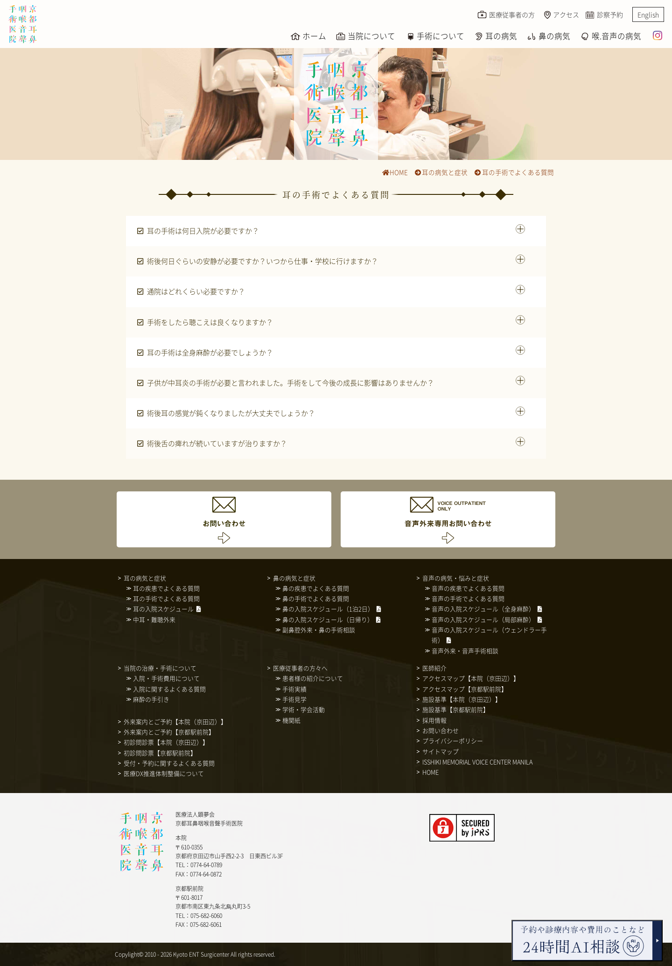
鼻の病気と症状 (294, 577)
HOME (395, 172)
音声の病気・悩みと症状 (455, 577)
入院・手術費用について (166, 678)
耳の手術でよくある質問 (514, 172)
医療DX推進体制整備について (164, 773)
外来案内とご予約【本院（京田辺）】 (175, 721)
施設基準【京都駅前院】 (455, 709)
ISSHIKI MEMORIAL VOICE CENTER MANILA (477, 761)
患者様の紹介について (312, 678)
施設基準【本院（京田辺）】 (461, 699)
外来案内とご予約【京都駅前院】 (169, 731)
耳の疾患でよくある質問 (166, 588)
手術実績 (294, 688)
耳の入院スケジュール (163, 608)
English (648, 14)
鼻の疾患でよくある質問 (315, 588)
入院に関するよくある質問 (169, 688)
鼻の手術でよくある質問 (315, 598)
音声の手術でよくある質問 (468, 598)
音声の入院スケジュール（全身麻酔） (483, 608)
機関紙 (291, 720)
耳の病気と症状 (441, 172)
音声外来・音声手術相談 (465, 650)
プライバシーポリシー (452, 740)
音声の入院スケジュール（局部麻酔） (483, 619)
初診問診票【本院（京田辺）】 (166, 742)
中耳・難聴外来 (154, 619)
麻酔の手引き (151, 699)
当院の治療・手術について (160, 667)
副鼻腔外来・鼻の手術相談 (318, 629)
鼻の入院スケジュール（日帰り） (327, 619)
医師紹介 (434, 667)
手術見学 (294, 699)
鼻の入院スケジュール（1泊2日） (328, 608)
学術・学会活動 (303, 709)
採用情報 (434, 720)
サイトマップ (440, 751)
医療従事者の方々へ (300, 667)
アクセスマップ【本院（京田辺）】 (470, 678)
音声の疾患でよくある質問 (468, 588)
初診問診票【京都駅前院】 (160, 752)
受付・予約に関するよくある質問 (169, 763)
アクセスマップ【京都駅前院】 (464, 688)
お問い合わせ (440, 730)
